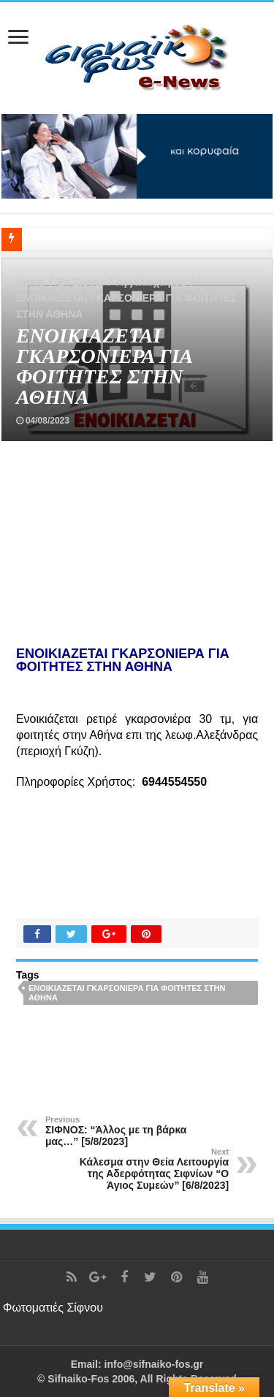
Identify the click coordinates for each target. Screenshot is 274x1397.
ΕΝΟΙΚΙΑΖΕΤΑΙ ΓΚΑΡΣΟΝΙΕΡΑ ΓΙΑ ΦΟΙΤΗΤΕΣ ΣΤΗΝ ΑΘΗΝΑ (127, 993)
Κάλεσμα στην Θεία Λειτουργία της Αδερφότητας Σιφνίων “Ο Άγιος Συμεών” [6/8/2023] (154, 1169)
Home (30, 282)
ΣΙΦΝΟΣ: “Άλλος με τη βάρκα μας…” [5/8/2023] (120, 1131)
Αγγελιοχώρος (151, 282)
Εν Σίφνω (80, 282)
